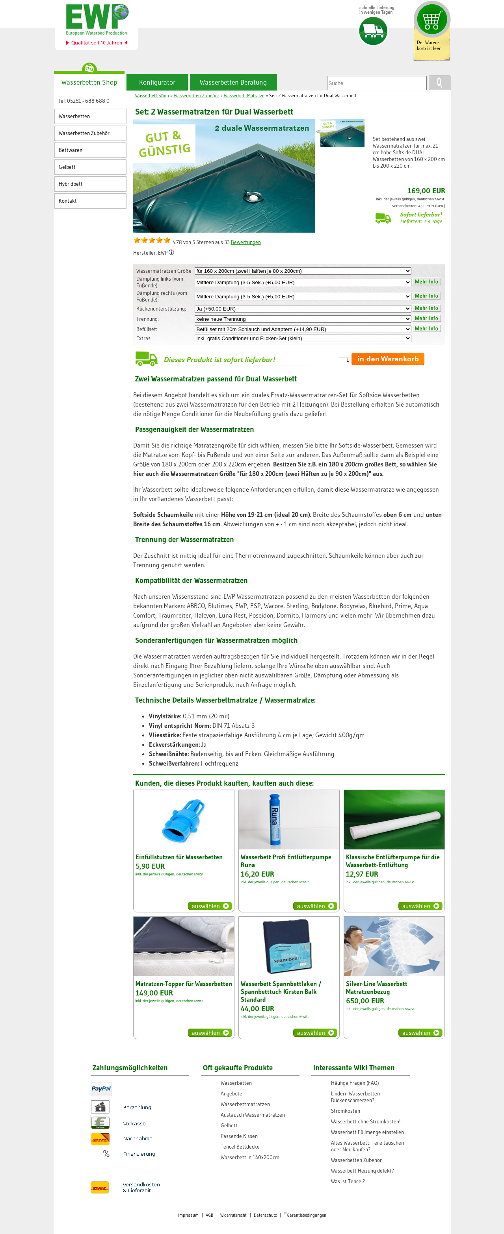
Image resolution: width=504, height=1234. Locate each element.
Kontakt (68, 201)
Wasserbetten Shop (89, 82)
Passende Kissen (239, 1136)
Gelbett (67, 167)
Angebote (231, 1093)
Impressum (188, 1215)
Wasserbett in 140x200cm (250, 1157)
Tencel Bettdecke (240, 1146)
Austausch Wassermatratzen (253, 1115)
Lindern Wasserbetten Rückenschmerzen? (355, 1097)
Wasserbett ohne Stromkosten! (366, 1121)
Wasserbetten (74, 116)
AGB (209, 1215)
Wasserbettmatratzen (245, 1104)
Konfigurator (157, 82)
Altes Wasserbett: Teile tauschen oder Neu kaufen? (367, 1146)
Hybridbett (71, 184)
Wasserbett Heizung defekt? (362, 1170)
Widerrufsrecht (233, 1215)
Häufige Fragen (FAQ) (355, 1083)
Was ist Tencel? (348, 1181)
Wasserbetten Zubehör (84, 133)
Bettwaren (70, 150)
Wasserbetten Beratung (233, 82)
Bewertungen (246, 242)
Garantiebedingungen (305, 1215)
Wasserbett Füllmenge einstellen (367, 1132)
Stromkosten (345, 1111)
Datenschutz (265, 1215)
